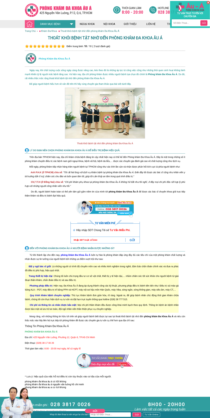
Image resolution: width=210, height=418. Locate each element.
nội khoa (109, 24)
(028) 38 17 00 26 (45, 343)
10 (63, 46)
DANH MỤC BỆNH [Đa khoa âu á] (43, 24)
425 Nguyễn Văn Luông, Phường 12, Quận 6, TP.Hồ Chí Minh (64, 337)
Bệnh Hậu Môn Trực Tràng (10, 411)
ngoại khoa (87, 24)
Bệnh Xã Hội (6, 415)
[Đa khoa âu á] (69, 10)
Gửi (95, 411)
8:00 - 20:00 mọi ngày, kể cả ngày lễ (62, 348)
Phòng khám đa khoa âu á (54, 58)
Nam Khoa (5, 406)
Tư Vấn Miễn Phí (120, 230)
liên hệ (150, 24)
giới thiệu (130, 24)
